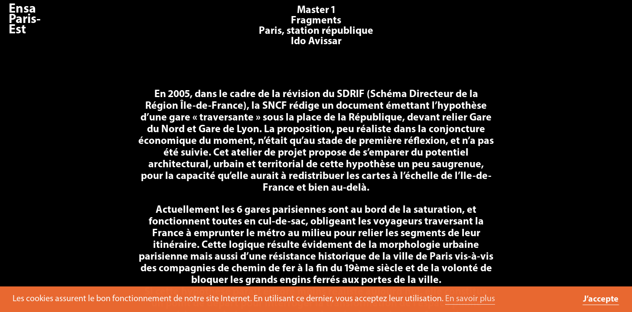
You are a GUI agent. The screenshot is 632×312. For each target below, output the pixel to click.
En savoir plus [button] (470, 299)
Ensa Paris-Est (25, 20)
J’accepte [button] (601, 299)
